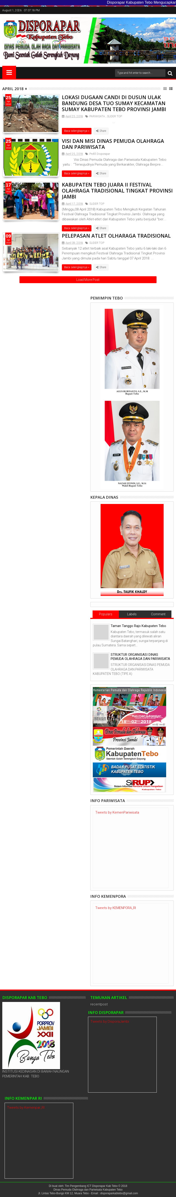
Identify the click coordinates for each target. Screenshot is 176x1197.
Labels (132, 614)
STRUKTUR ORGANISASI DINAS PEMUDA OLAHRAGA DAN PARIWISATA (140, 657)
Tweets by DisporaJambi (110, 1021)
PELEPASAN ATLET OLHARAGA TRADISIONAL (116, 235)
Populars (105, 614)
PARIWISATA (97, 116)
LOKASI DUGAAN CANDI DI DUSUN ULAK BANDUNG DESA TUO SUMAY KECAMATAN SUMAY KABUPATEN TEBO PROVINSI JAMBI (114, 103)
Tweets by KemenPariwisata (117, 812)
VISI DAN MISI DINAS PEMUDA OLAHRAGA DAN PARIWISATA (113, 143)
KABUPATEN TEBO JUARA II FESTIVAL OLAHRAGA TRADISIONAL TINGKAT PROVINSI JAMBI (117, 190)
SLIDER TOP (114, 116)
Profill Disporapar (99, 153)
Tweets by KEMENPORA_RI (115, 908)
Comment (158, 614)
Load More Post (87, 280)
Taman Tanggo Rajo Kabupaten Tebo (138, 626)
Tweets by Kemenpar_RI (25, 1107)
